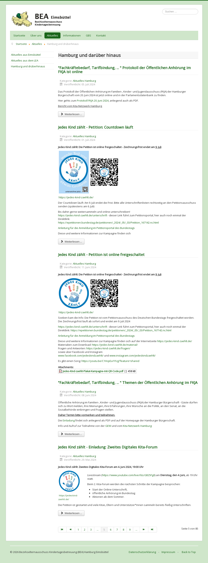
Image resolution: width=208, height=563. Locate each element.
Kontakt (101, 35)
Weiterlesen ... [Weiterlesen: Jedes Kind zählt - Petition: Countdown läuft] (71, 241)
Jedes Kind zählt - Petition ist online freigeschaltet (101, 254)
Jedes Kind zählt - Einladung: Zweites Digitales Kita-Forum (107, 447)
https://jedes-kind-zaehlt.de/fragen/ (108, 348)
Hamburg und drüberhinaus (28, 66)
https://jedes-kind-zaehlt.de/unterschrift (82, 215)
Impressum (168, 552)
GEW (108, 426)
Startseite (19, 35)
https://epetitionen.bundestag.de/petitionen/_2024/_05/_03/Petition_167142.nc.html (108, 222)
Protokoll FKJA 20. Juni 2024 (93, 100)
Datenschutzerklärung (142, 552)
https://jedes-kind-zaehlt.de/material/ (115, 344)
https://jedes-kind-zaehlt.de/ (76, 197)
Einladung (69, 420)
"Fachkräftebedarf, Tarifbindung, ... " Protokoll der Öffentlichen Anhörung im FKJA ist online (124, 69)
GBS (88, 35)
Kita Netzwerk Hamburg (137, 426)
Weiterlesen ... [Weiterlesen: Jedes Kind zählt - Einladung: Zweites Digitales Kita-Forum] (71, 513)
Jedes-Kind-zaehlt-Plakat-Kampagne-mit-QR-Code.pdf (93, 371)
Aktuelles (52, 35)
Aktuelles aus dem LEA (24, 60)
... (97, 529)
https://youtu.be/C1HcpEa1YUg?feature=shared (110, 361)
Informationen (72, 35)
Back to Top (189, 552)
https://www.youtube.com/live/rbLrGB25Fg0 (128, 475)
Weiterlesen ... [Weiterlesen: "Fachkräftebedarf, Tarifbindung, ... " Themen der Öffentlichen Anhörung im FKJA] (71, 434)
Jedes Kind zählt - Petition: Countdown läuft (95, 127)
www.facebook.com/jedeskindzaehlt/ (80, 355)
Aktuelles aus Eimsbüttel (26, 54)
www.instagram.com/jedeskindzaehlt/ (133, 355)
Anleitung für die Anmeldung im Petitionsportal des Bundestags (96, 228)
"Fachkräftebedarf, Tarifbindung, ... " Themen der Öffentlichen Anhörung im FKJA (127, 382)
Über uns (36, 35)
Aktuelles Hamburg (84, 81)
